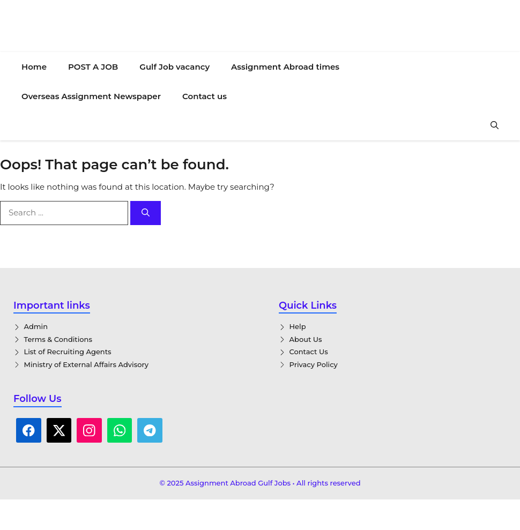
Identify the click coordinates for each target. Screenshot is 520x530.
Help (297, 326)
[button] (494, 125)
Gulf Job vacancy (174, 67)
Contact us (204, 96)
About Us (305, 339)
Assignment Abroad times (285, 67)
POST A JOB (93, 67)
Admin (36, 326)
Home (34, 67)
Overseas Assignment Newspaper (91, 96)
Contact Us (308, 351)
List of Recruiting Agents (68, 351)
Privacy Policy (313, 364)
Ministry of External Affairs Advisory (86, 364)
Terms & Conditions (58, 339)
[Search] (145, 213)
